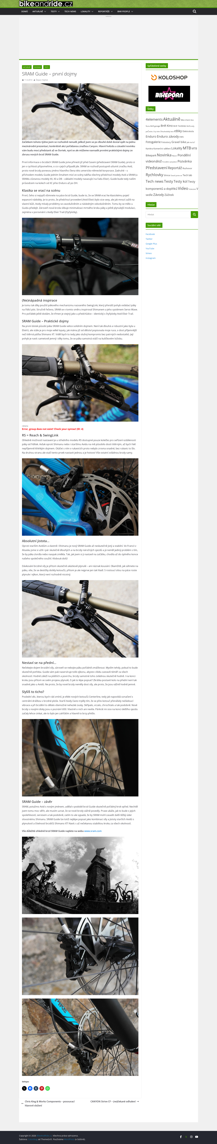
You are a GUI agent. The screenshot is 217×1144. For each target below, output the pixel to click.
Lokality (85, 11)
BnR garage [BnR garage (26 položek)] (155, 126)
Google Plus (151, 243)
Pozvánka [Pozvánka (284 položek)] (185, 161)
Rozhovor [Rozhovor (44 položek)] (187, 168)
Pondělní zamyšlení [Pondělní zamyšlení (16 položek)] (169, 162)
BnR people (123, 11)
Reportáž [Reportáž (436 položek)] (175, 168)
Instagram (151, 258)
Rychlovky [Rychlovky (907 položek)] (154, 174)
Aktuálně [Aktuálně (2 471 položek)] (171, 119)
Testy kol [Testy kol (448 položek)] (180, 181)
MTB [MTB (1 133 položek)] (187, 148)
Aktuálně (37, 11)
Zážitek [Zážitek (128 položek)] (169, 195)
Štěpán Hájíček (42, 80)
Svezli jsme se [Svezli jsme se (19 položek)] (176, 175)
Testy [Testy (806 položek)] (168, 181)
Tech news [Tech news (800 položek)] (154, 181)
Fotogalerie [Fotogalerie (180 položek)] (153, 142)
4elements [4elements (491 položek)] (154, 119)
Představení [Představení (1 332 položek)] (156, 167)
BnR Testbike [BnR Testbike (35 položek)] (179, 126)
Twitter (149, 239)
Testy (54, 11)
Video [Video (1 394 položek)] (183, 188)
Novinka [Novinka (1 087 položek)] (164, 155)
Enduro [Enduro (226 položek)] (151, 136)
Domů (24, 11)
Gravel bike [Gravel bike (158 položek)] (178, 142)
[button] (44, 11)
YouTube (150, 248)
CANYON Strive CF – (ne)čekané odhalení (115, 1101)
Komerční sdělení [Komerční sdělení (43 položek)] (162, 148)
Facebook (150, 234)
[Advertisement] (108, 37)
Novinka (37, 67)
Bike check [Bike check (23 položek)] (185, 120)
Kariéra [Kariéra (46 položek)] (149, 148)
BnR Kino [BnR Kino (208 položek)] (167, 126)
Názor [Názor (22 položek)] (174, 155)
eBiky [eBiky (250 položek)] (178, 131)
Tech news (70, 11)
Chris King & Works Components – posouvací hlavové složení (48, 1103)
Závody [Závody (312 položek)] (158, 195)
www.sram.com (93, 831)
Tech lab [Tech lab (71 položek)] (187, 175)
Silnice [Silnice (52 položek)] (167, 175)
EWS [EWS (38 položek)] (181, 136)
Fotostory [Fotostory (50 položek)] (166, 142)
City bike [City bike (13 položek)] (156, 132)
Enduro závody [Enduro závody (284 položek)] (168, 136)
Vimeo (149, 253)
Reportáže (104, 11)
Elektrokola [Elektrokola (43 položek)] (188, 131)
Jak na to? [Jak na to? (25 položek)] (191, 142)
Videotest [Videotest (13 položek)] (192, 189)
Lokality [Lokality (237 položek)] (176, 148)
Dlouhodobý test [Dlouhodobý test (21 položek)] (167, 131)
